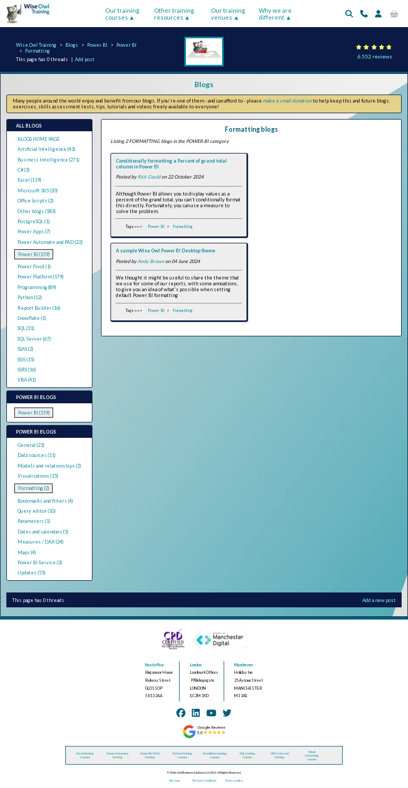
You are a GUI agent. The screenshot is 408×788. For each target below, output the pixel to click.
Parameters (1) (34, 521)
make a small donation (287, 101)
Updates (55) (32, 572)
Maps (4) (27, 552)
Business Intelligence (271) (49, 160)
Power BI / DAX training (150, 755)
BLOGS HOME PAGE (39, 139)
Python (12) (30, 297)
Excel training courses (85, 755)
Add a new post (379, 600)
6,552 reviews (375, 56)
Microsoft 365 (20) (38, 190)
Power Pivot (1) (34, 266)
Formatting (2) (33, 488)
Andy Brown (151, 261)
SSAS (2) (25, 349)
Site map (174, 780)
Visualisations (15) (38, 476)
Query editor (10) (37, 511)
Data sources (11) (37, 455)
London (195, 665)
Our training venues (228, 14)
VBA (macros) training (279, 755)
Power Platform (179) (41, 276)
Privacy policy (234, 780)
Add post (85, 59)
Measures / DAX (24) (41, 542)
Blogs (71, 45)
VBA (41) (27, 380)
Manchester (243, 665)
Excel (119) (29, 180)
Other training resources (174, 14)
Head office (154, 665)
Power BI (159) (34, 254)
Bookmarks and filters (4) (45, 501)
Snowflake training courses (214, 755)
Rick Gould (149, 177)
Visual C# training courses (312, 755)
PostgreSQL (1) (34, 221)
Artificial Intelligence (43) (46, 149)
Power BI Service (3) (40, 562)
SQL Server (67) (34, 339)
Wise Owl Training (36, 45)
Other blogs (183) (37, 211)
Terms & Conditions (204, 780)
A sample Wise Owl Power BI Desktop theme (165, 250)
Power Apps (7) (34, 231)
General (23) (31, 445)
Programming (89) (37, 287)
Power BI (97, 45)
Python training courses (182, 755)
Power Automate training (118, 755)
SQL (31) (26, 328)
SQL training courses (247, 755)
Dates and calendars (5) (43, 532)
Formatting (37, 51)
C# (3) (24, 170)
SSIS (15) (26, 359)
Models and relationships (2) (49, 466)
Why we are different (275, 14)
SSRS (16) (27, 369)
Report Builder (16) (39, 308)
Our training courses (122, 14)
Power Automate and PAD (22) (50, 242)
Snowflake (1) (32, 318)
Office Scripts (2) (36, 201)
